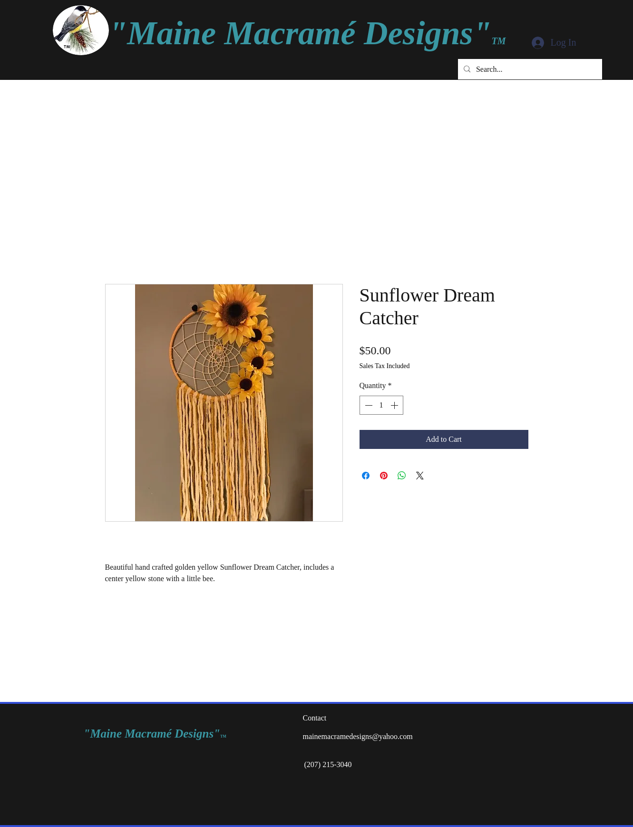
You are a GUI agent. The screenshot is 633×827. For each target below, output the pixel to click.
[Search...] (529, 69)
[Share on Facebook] (365, 475)
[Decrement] (367, 405)
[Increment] (395, 405)
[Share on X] (420, 475)
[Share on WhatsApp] (402, 475)
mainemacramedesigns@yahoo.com (358, 736)
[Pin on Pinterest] (384, 475)
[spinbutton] (381, 405)
